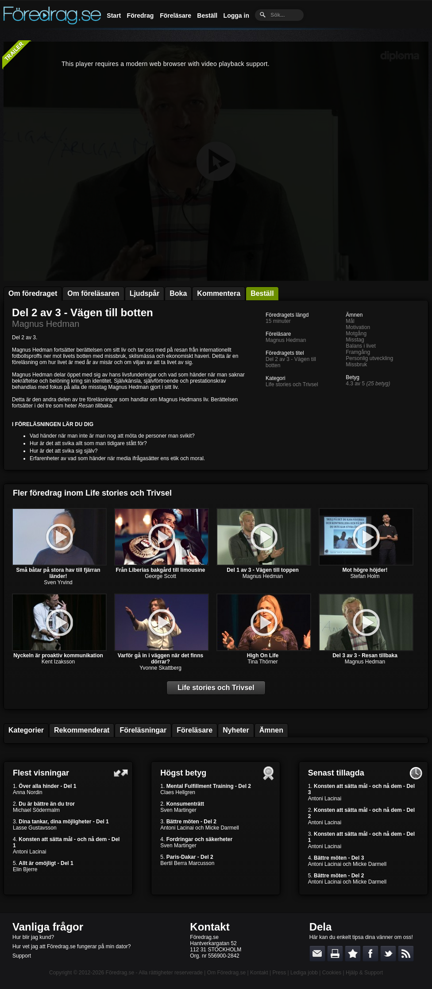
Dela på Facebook (370, 954)
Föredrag (140, 15)
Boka (178, 293)
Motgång (356, 333)
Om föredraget (32, 293)
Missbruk (356, 364)
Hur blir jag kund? (33, 937)
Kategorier (26, 730)
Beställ (207, 15)
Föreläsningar (143, 730)
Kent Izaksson (58, 662)
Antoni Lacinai (29, 852)
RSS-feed (406, 954)
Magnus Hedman (45, 324)
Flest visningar (41, 772)
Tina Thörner (262, 662)
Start (114, 15)
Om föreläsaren (93, 293)
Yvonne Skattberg (160, 668)
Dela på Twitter (388, 954)
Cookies (331, 973)
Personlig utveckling (369, 358)
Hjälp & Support (364, 973)
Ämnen (271, 730)
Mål (350, 321)
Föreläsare (175, 15)
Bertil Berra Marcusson (187, 863)
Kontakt (209, 927)
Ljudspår (145, 293)
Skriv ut (335, 954)
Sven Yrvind (58, 582)
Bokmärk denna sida (353, 954)
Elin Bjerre (25, 869)
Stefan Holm (364, 576)
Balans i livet (360, 346)
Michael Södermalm (36, 810)
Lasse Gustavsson (35, 828)
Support (21, 956)
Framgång (358, 352)
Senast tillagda (336, 772)
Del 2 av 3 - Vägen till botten (82, 312)
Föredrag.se (120, 973)
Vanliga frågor (47, 927)
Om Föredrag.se (226, 973)
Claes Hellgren (177, 792)
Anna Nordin (27, 792)
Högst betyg (183, 772)
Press (279, 973)
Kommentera (218, 293)
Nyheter (236, 730)
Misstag (355, 340)
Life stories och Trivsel (292, 384)
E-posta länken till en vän (317, 954)
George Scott (160, 576)
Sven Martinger (178, 810)
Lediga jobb (304, 973)
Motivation (358, 327)
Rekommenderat (81, 730)
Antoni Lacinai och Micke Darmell (199, 828)
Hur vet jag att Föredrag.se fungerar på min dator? (71, 946)
